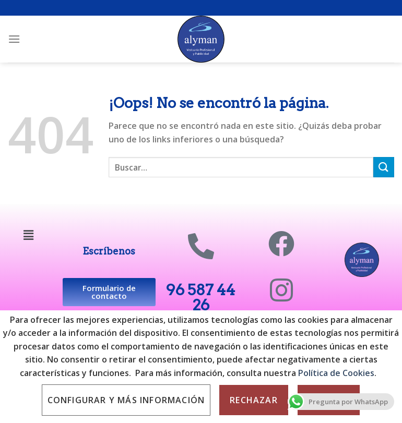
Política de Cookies (335, 373)
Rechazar (254, 400)
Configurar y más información (126, 400)
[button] (29, 235)
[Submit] (383, 167)
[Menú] (14, 39)
